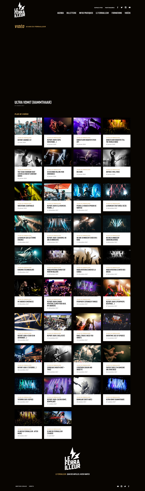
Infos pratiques (86, 12)
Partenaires (109, 7)
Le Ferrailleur (102, 12)
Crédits (31, 486)
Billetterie (71, 12)
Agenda (60, 12)
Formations (117, 12)
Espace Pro (98, 7)
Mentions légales (21, 486)
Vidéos (127, 12)
